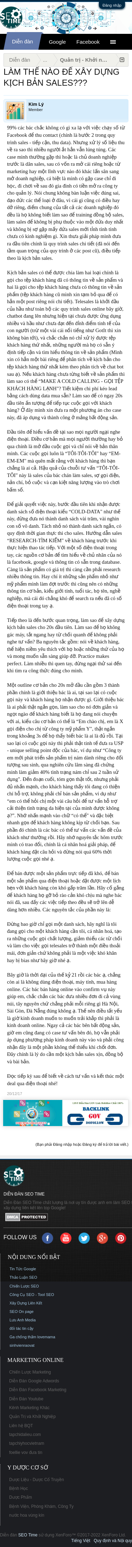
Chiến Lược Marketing (30, 1372)
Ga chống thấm (23, 1337)
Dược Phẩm (20, 1497)
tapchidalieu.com (25, 1434)
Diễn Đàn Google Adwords (34, 1380)
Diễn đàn (22, 41)
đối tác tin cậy (21, 1328)
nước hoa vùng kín (26, 1515)
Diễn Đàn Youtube (26, 1398)
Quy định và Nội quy (113, 1540)
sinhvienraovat (22, 1345)
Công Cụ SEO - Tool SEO (32, 1294)
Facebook (88, 42)
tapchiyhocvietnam (26, 1443)
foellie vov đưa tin (25, 1452)
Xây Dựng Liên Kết (26, 1303)
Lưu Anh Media (23, 1320)
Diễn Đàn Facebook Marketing (37, 1389)
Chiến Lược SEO (24, 1286)
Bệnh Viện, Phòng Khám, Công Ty (41, 1506)
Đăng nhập (111, 5)
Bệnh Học (18, 1488)
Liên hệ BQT (21, 1425)
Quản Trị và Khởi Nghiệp (32, 1416)
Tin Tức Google (23, 1269)
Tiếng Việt (80, 1540)
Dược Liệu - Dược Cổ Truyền (36, 1479)
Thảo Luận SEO (23, 1277)
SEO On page (22, 1311)
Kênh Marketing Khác (29, 1407)
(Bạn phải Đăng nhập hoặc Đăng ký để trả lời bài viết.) (82, 1144)
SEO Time (28, 1535)
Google (57, 42)
